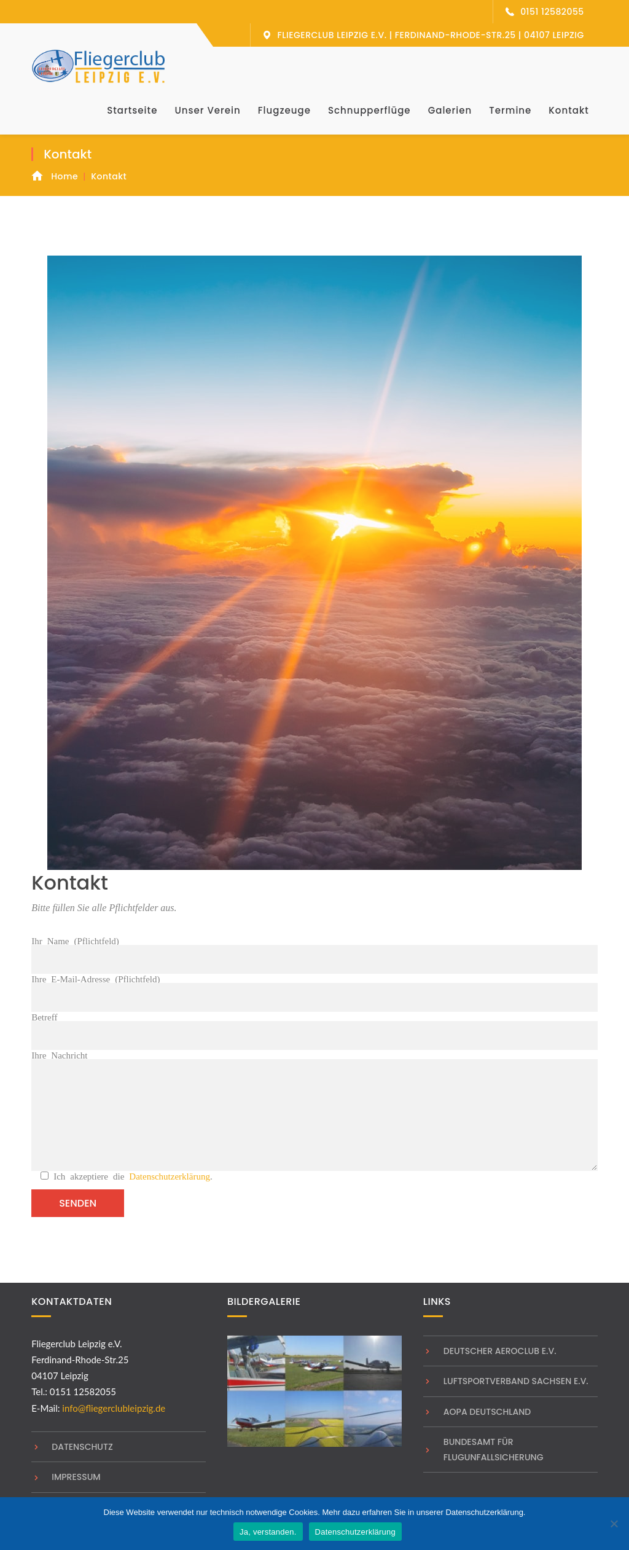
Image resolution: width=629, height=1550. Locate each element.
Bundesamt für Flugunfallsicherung (493, 1449)
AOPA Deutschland (487, 1412)
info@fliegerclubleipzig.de (113, 1408)
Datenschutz (82, 1447)
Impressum (76, 1477)
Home (64, 176)
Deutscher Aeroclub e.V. (500, 1351)
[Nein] (614, 1523)
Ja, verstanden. (268, 1531)
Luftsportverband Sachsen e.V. (515, 1381)
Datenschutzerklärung (169, 1175)
